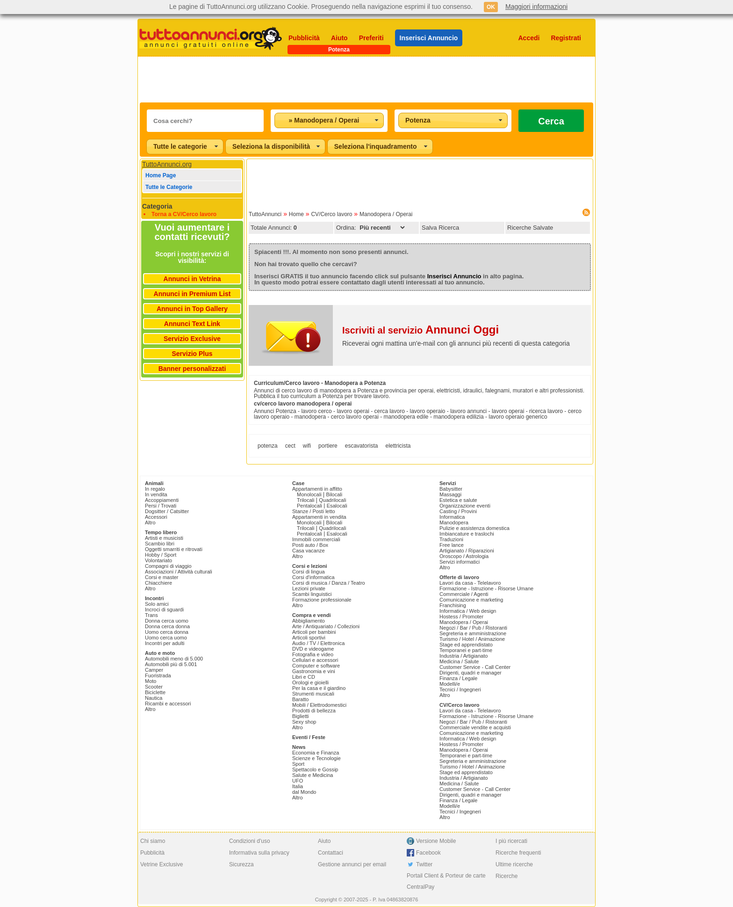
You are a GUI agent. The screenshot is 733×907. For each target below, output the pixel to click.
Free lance (451, 545)
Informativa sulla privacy (259, 852)
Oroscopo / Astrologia (464, 556)
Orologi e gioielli (310, 682)
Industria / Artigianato (463, 656)
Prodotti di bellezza (314, 710)
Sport (298, 764)
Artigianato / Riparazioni (466, 550)
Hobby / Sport (160, 555)
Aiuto (339, 38)
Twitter (424, 864)
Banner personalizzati (192, 368)
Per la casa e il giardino (318, 688)
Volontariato (158, 560)
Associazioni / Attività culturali (178, 571)
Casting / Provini (458, 511)
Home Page (160, 175)
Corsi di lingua (308, 571)
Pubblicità (304, 38)
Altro (150, 522)
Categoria (157, 206)
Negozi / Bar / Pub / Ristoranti (473, 628)
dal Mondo (304, 792)
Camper (154, 670)
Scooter (154, 686)
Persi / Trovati (160, 505)
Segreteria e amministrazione (472, 633)
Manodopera (453, 522)
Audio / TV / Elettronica (318, 643)
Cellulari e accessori (315, 660)
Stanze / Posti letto (313, 511)
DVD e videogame (313, 649)
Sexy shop (304, 722)
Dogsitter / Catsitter (167, 511)
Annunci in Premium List (192, 293)
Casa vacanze (308, 550)
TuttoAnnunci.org (167, 164)
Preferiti (371, 38)
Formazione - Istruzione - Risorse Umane (486, 588)
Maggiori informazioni (536, 6)
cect (290, 446)
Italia (297, 786)
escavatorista (361, 446)
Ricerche (506, 876)
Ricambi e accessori (168, 703)
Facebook (428, 852)
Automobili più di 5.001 (171, 664)
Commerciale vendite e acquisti (475, 727)
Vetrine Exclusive (161, 864)
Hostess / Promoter (461, 616)
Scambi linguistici (311, 594)
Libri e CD (303, 677)
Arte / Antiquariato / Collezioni (325, 626)
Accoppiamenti (162, 500)
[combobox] (329, 120)
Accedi (529, 38)
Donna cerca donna (167, 626)
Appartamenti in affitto (317, 489)
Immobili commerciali (316, 539)
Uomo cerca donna (166, 632)
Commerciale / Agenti (464, 594)
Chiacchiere (158, 583)
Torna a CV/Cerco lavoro (183, 214)
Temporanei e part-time (465, 650)
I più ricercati (511, 841)
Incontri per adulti (164, 643)
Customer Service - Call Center (474, 667)
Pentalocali (309, 505)
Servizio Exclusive (192, 338)
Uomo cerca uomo (166, 637)
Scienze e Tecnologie (316, 758)
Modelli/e (449, 684)
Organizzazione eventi (464, 505)
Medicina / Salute (459, 661)
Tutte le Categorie (168, 187)
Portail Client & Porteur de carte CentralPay (446, 881)
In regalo (155, 489)
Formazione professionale (322, 599)
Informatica (452, 517)
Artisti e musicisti (164, 538)
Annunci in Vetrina (192, 279)
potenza (268, 446)
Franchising (452, 605)
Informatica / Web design (467, 611)
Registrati (566, 38)
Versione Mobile (436, 841)
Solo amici (157, 604)
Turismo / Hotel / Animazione (472, 639)
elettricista (397, 446)
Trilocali (306, 500)
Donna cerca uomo (166, 621)
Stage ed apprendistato (466, 644)
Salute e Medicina (312, 775)
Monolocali (309, 494)
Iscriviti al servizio (420, 330)
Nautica (153, 698)
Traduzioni (451, 539)
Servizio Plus (192, 353)
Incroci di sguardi (164, 609)
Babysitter (450, 489)
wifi (307, 446)
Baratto (300, 699)
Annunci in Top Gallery (192, 308)
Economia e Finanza (315, 752)
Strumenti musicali (313, 694)
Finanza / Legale (458, 678)
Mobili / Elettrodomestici (319, 705)
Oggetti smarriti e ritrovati (173, 549)
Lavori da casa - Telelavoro (470, 583)
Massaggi (450, 494)
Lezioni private (308, 588)
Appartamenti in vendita (319, 517)
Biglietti (300, 716)
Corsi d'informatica (313, 577)
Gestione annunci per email (352, 864)
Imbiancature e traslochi (466, 534)
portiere (328, 446)
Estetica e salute (458, 500)
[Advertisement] (366, 79)
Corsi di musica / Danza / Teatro (328, 583)
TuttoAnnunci (265, 214)
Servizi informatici (459, 562)
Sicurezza (241, 864)
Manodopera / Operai (385, 214)
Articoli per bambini (314, 632)
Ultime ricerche (514, 864)
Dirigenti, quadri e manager (470, 672)
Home (296, 214)
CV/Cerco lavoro (331, 214)
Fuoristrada (158, 675)
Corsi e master (162, 577)
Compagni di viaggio (168, 566)
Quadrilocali (332, 500)
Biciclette (155, 692)
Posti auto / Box (310, 545)
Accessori (156, 517)
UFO (297, 781)
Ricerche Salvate (530, 227)
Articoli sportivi (308, 637)
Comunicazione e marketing (471, 599)
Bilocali (334, 494)
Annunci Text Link (192, 323)
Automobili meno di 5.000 (174, 658)
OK (491, 7)
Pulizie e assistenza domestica (474, 528)
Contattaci (330, 852)
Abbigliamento (308, 621)
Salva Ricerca (440, 227)
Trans (151, 615)
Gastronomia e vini (313, 671)
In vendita (156, 494)
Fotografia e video (312, 654)
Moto (150, 681)
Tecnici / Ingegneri (460, 689)
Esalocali (337, 505)
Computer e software (316, 665)
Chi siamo (152, 841)
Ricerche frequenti (518, 852)
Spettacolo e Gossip (315, 769)
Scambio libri (159, 543)
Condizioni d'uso (249, 841)
